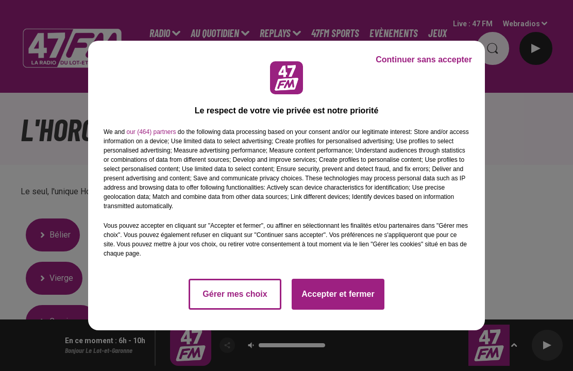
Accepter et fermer (337, 294)
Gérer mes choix (235, 294)
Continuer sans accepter (424, 59)
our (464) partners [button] (151, 132)
